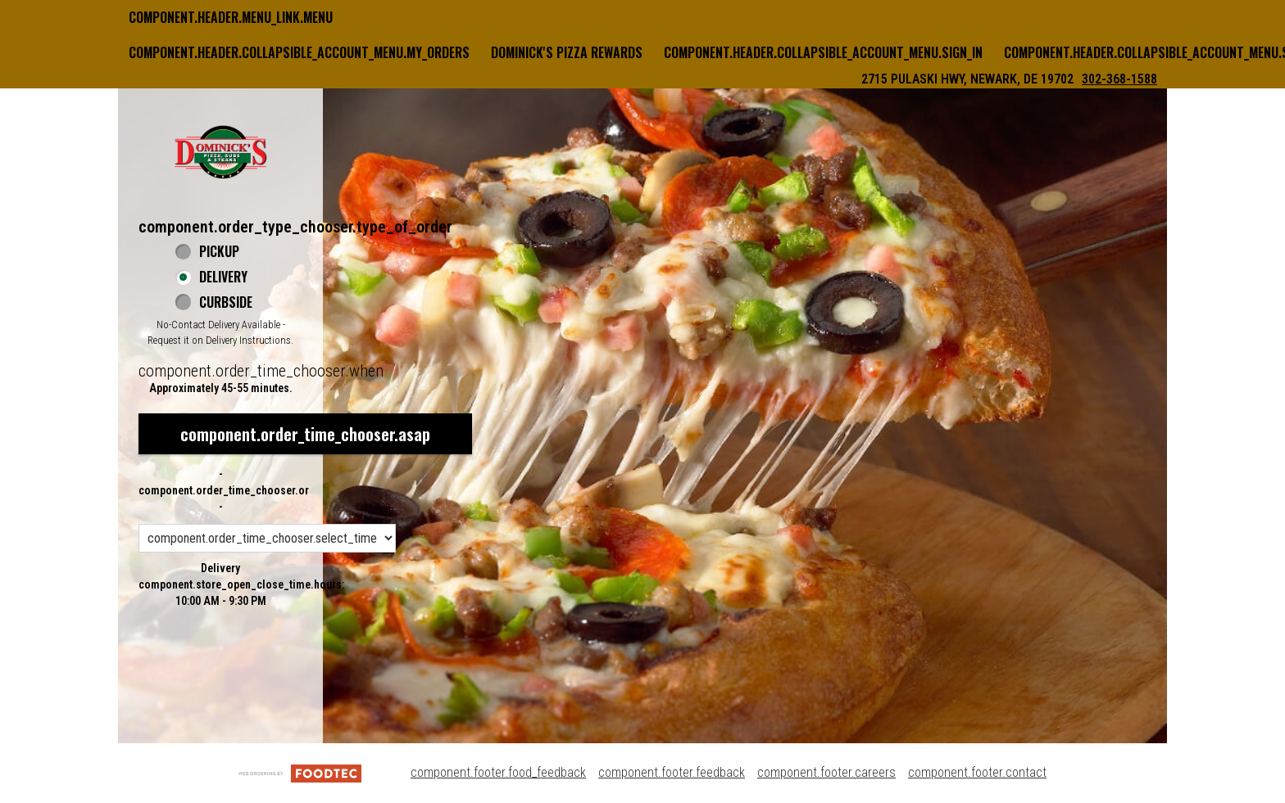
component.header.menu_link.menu (231, 17)
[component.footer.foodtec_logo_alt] (299, 772)
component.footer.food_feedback (498, 772)
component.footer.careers (826, 772)
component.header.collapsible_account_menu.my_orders (299, 52)
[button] (220, 151)
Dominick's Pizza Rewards (566, 52)
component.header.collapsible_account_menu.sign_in (823, 52)
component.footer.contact (977, 772)
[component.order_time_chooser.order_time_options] (267, 538)
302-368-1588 (1119, 79)
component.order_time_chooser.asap (305, 434)
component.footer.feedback (671, 772)
